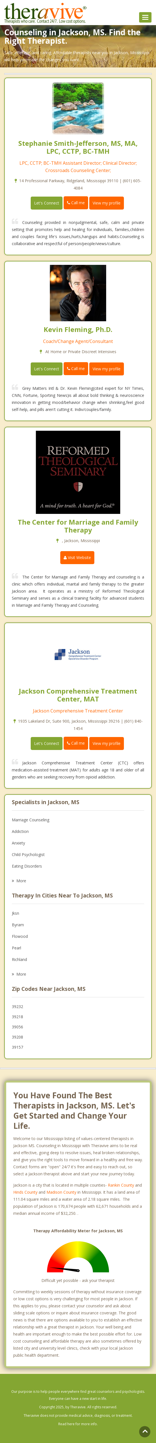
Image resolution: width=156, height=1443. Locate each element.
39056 (17, 1027)
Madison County (61, 1192)
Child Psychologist (28, 854)
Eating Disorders (27, 866)
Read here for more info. (78, 1424)
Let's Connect (46, 203)
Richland (19, 959)
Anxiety (18, 843)
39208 (17, 1037)
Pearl (16, 948)
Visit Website (77, 557)
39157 (17, 1047)
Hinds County (25, 1192)
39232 (17, 1006)
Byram (18, 924)
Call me (76, 202)
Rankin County (121, 1185)
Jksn (15, 913)
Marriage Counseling (30, 819)
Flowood (20, 936)
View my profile (107, 203)
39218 (17, 1016)
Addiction (20, 831)
